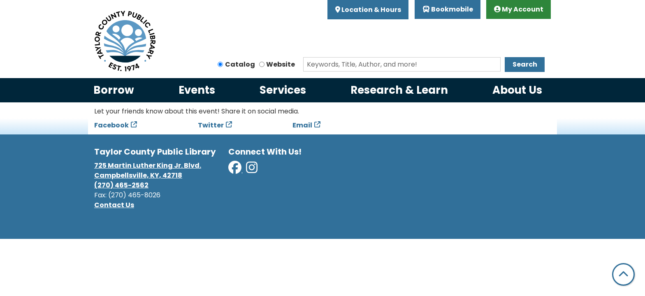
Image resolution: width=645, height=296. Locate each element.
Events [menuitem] (197, 90)
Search (525, 64)
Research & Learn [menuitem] (399, 90)
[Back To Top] (623, 274)
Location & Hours (370, 9)
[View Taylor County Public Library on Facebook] (235, 170)
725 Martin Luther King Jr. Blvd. (147, 165)
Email (302, 125)
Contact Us (114, 205)
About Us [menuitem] (517, 90)
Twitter (211, 125)
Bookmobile (447, 9)
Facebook (111, 125)
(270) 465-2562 (121, 185)
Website (280, 64)
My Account (518, 9)
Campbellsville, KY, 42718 (138, 175)
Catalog (240, 64)
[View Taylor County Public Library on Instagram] (252, 170)
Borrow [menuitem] (113, 90)
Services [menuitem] (283, 90)
